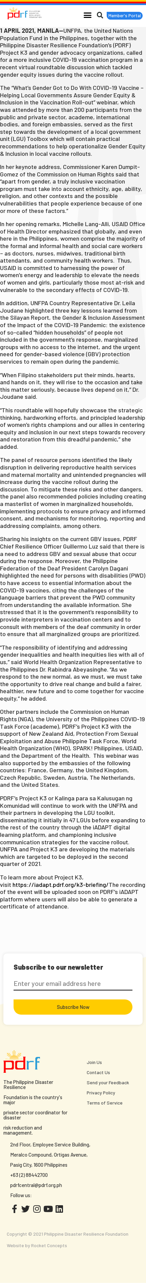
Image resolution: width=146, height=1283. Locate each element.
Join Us (94, 1062)
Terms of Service (105, 1103)
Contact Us (98, 1072)
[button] (87, 14)
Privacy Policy (101, 1092)
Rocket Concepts (49, 1245)
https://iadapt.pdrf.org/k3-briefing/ (61, 884)
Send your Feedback (108, 1082)
